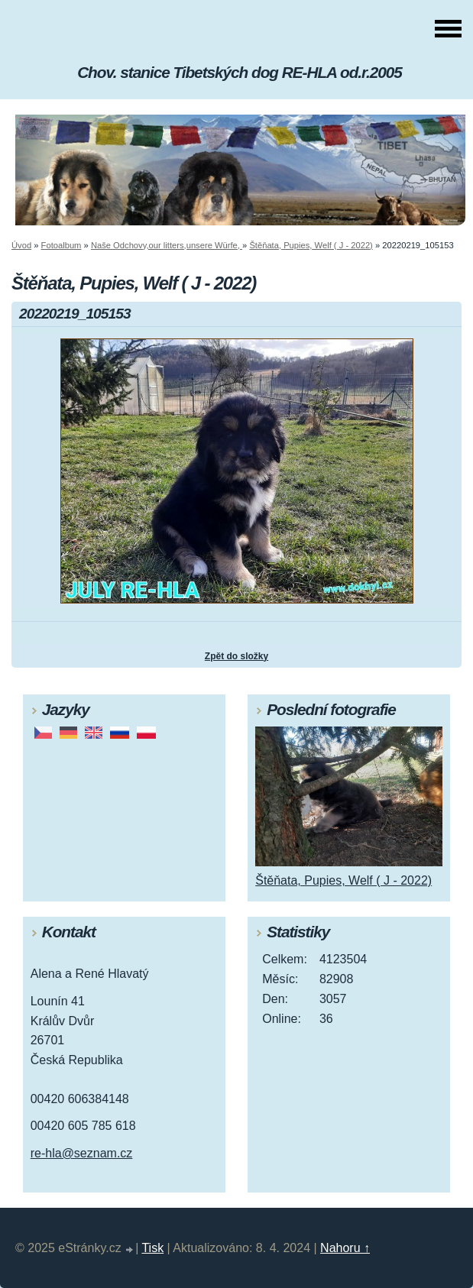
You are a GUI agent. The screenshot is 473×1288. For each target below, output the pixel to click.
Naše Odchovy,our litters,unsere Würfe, (166, 245)
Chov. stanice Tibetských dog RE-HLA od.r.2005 (239, 72)
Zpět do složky (236, 656)
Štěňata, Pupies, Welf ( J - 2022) (310, 245)
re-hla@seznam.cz (82, 1153)
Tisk (152, 1247)
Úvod (21, 245)
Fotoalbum (61, 245)
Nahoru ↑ (345, 1247)
